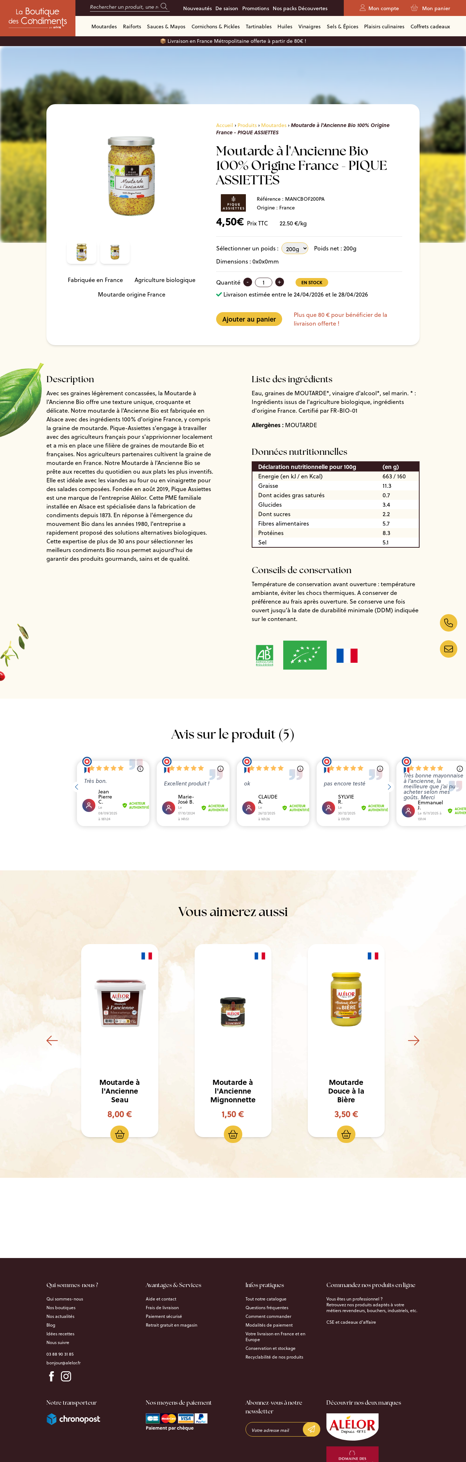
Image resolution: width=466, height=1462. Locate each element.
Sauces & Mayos (166, 26)
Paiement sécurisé (164, 1316)
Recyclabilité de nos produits (274, 1357)
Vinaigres (309, 26)
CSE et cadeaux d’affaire (351, 1322)
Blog (50, 1325)
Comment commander (268, 1316)
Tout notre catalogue (266, 1299)
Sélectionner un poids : (247, 248)
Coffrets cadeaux (430, 26)
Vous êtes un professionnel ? (354, 1299)
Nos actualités (60, 1316)
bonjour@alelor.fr (63, 1362)
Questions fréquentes (267, 1307)
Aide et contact (161, 1299)
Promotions (255, 8)
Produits (247, 125)
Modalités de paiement (269, 1325)
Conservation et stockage (271, 1348)
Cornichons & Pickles (215, 26)
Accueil (224, 125)
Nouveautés (197, 8)
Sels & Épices (342, 26)
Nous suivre (57, 1342)
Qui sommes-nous (64, 1299)
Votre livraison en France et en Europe (275, 1336)
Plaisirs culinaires (384, 26)
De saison (226, 8)
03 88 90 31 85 (60, 1354)
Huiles (284, 26)
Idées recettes (60, 1333)
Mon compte (379, 8)
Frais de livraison (162, 1307)
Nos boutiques (60, 1307)
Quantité (228, 282)
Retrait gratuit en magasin (171, 1325)
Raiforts (132, 26)
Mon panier (430, 8)
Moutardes (104, 26)
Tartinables (259, 26)
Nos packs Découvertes (300, 8)
